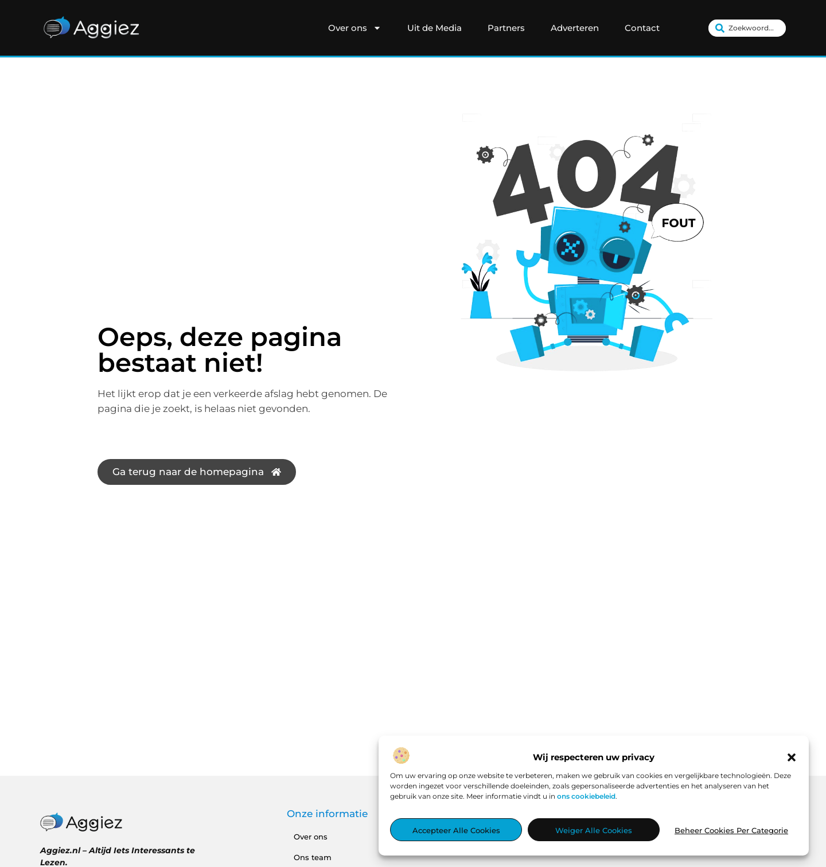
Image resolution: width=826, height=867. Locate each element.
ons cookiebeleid (586, 796)
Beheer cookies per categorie (731, 830)
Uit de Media (434, 27)
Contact (642, 27)
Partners (506, 27)
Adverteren (575, 27)
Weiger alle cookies (593, 830)
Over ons (354, 28)
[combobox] (747, 28)
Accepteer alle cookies (456, 830)
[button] (791, 757)
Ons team (313, 857)
